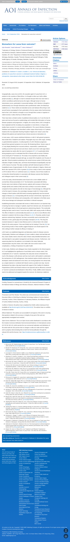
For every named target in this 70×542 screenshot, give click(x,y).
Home (5, 25)
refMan (55, 70)
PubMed (22, 345)
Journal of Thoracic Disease (41, 480)
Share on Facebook (58, 79)
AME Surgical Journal (24, 456)
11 (28, 172)
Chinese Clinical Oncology (25, 494)
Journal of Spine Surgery (41, 478)
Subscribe (64, 1)
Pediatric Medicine (39, 490)
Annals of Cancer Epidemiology (26, 461)
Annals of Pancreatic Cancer (26, 480)
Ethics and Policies (44, 25)
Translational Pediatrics (40, 518)
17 (34, 215)
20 (38, 219)
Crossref (17, 345)
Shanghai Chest (38, 496)
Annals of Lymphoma (24, 476)
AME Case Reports (23, 452)
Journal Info (12, 25)
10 (29, 169)
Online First (6, 29)
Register (24, 1)
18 (36, 219)
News (32, 29)
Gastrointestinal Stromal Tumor (26, 503)
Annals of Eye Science (24, 469)
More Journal (38, 523)
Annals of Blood (23, 458)
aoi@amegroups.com (11, 535)
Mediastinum (38, 487)
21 (46, 224)
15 (32, 215)
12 (13, 195)
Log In (17, 1)
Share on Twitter (57, 82)
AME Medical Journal (24, 454)
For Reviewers (32, 25)
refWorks (55, 73)
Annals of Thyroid (23, 481)
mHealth (37, 489)
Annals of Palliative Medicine (26, 478)
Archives (55, 25)
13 (31, 213)
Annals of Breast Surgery (25, 459)
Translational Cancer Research (42, 509)
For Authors (22, 25)
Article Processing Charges (20, 29)
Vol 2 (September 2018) (13, 34)
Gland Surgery (22, 505)
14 (33, 213)
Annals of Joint (22, 470)
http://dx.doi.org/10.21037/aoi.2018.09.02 (20, 307)
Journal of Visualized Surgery (42, 481)
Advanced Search (63, 21)
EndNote (55, 66)
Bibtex (55, 63)
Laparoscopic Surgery (40, 485)
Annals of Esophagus (24, 467)
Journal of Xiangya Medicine (41, 483)
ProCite (55, 68)
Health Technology (23, 511)
